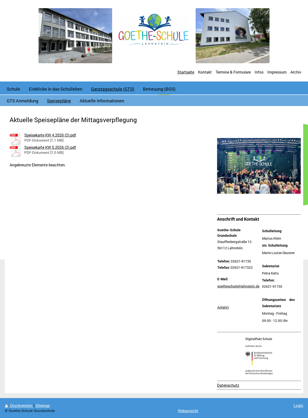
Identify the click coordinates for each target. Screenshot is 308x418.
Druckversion (19, 405)
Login (298, 405)
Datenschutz (228, 385)
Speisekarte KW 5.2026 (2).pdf (50, 147)
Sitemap (42, 405)
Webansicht (188, 410)
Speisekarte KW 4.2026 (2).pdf (50, 134)
